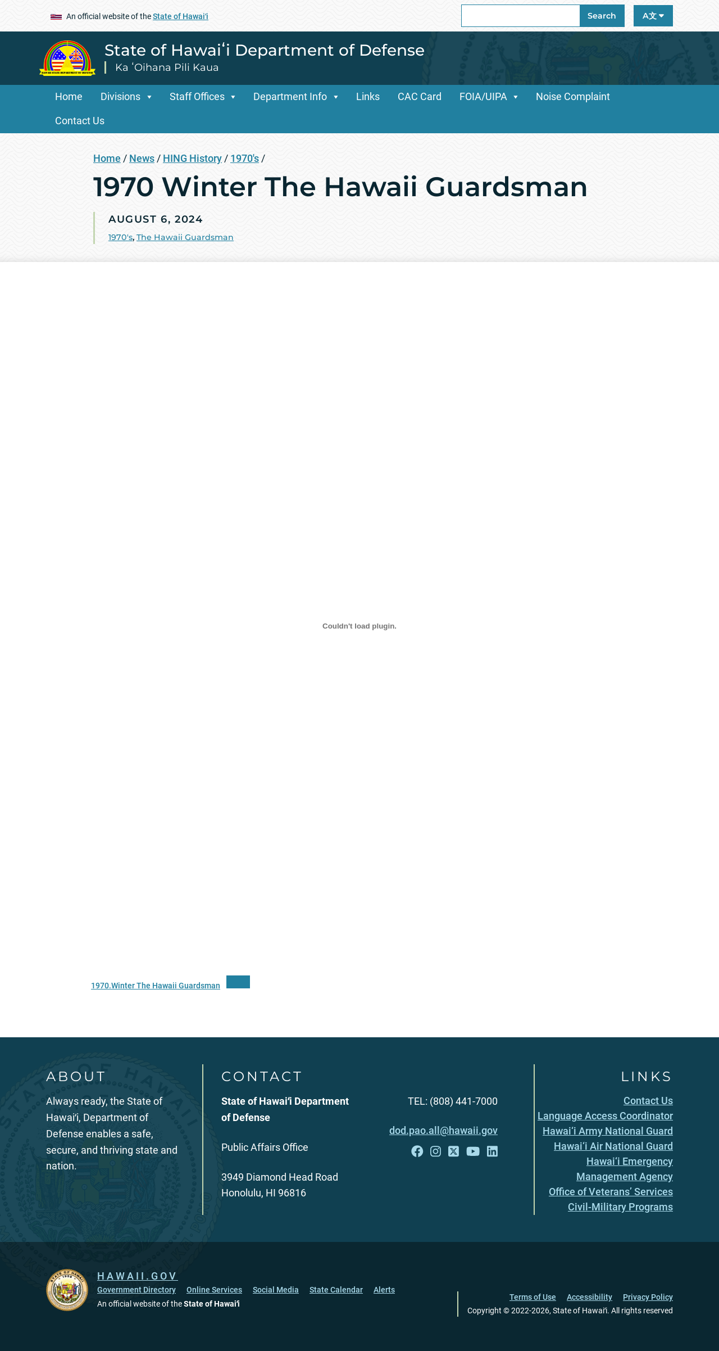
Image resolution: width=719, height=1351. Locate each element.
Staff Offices (197, 96)
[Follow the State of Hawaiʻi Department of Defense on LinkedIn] (492, 1152)
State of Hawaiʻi (180, 16)
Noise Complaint (573, 96)
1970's (244, 158)
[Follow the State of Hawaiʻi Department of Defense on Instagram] (435, 1152)
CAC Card (420, 96)
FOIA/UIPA (483, 96)
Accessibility (589, 1297)
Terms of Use (532, 1297)
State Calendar (336, 1289)
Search (602, 16)
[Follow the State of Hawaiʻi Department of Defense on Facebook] (417, 1152)
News (141, 158)
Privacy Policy (648, 1297)
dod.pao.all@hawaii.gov (443, 1130)
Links (368, 96)
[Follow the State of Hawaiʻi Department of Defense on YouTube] (473, 1152)
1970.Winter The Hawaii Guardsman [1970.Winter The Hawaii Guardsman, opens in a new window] (155, 986)
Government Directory (136, 1289)
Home (69, 96)
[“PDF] (238, 981)
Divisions (120, 96)
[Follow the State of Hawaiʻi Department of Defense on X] (453, 1152)
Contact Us (79, 120)
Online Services (214, 1289)
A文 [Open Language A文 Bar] (653, 16)
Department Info (290, 96)
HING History (192, 158)
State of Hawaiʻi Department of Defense (264, 50)
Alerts (384, 1289)
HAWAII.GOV (137, 1276)
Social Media (276, 1289)
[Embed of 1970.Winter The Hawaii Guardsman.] (359, 626)
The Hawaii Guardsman (185, 237)
